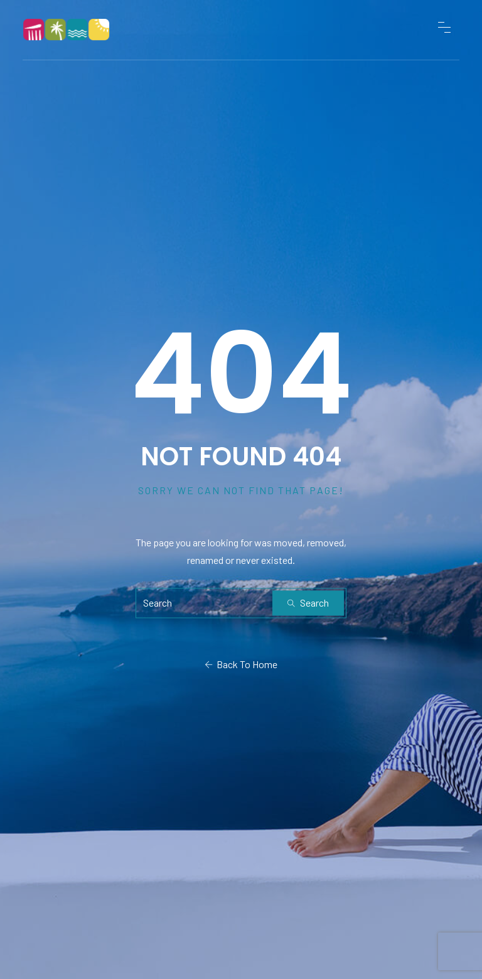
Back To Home (241, 664)
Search (308, 602)
